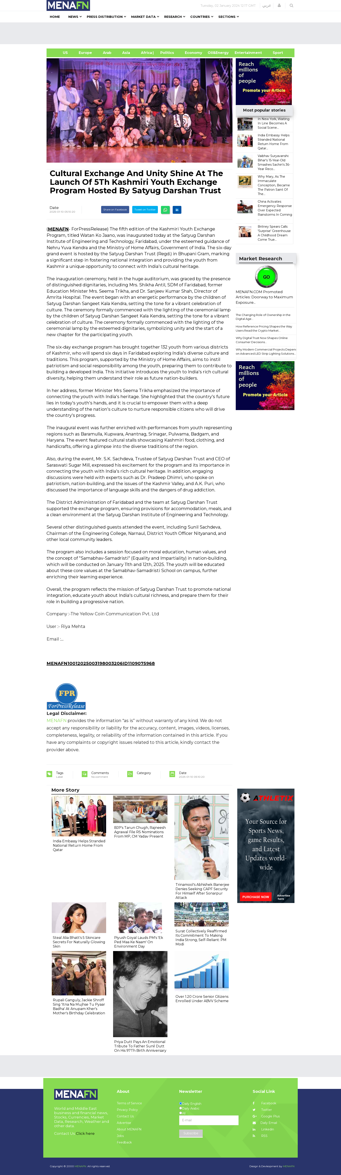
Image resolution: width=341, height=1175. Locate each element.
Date (54, 207)
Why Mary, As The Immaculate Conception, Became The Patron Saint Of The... (274, 185)
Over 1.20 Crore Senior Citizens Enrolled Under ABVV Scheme (202, 999)
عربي (266, 5)
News (73, 17)
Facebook (264, 1103)
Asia (126, 53)
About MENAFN (129, 1129)
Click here (85, 1133)
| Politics (166, 53)
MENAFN (58, 229)
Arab (107, 53)
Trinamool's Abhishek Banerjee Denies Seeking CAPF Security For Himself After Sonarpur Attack (202, 891)
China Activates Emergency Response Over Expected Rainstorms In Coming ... (275, 210)
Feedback (124, 1142)
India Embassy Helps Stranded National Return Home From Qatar (79, 845)
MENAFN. (81, 1166)
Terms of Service (129, 1103)
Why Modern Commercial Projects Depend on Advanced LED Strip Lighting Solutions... (266, 351)
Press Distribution (105, 17)
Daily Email (265, 1123)
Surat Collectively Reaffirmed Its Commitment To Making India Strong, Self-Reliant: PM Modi (201, 937)
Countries (200, 17)
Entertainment (241, 53)
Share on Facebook (115, 209)
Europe (85, 53)
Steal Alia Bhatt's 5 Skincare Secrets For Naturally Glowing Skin (79, 942)
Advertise (124, 1123)
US (60, 53)
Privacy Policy (127, 1110)
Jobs (120, 1136)
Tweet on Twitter (145, 209)
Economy (193, 53)
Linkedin (263, 1129)
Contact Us (125, 1116)
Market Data (143, 17)
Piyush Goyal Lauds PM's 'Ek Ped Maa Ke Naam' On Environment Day (138, 942)
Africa (145, 53)
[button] (279, 5)
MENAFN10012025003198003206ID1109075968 (101, 663)
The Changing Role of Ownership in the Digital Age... (263, 317)
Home (55, 17)
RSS (260, 1136)
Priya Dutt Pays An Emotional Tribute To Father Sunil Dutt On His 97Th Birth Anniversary (140, 1046)
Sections (227, 17)
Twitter (262, 1110)
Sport (275, 53)
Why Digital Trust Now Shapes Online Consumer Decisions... (262, 340)
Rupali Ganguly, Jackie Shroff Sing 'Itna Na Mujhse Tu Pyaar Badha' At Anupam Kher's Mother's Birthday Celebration (79, 1006)
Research (173, 17)
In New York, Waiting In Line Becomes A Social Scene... (273, 123)
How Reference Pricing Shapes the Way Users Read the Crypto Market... (264, 328)
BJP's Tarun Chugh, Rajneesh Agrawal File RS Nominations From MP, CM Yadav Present (140, 832)
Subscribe (191, 1133)
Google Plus (266, 1116)
